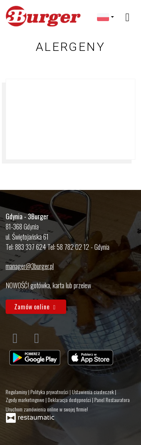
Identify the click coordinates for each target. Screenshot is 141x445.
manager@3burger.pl (30, 266)
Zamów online (36, 306)
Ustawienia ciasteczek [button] (93, 392)
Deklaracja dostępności (70, 400)
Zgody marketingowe (25, 400)
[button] (105, 16)
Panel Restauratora (112, 400)
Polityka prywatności (50, 392)
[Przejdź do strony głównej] (43, 16)
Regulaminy (17, 392)
